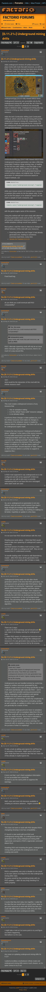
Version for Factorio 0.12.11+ (19, 239)
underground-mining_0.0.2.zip (12, 246)
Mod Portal (35, 3)
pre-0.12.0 (34, 257)
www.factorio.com (9, 20)
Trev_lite (3, 288)
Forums (19, 3)
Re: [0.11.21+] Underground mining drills (18, 271)
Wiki (27, 3)
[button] (28, 46)
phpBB (17, 987)
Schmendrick (5, 50)
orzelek (3, 521)
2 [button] (25, 46)
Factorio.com (7, 3)
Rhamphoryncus (6, 940)
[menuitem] (9, 24)
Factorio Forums (18, 17)
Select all (15, 182)
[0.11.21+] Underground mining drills (23, 36)
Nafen (3, 813)
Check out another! (16, 257)
